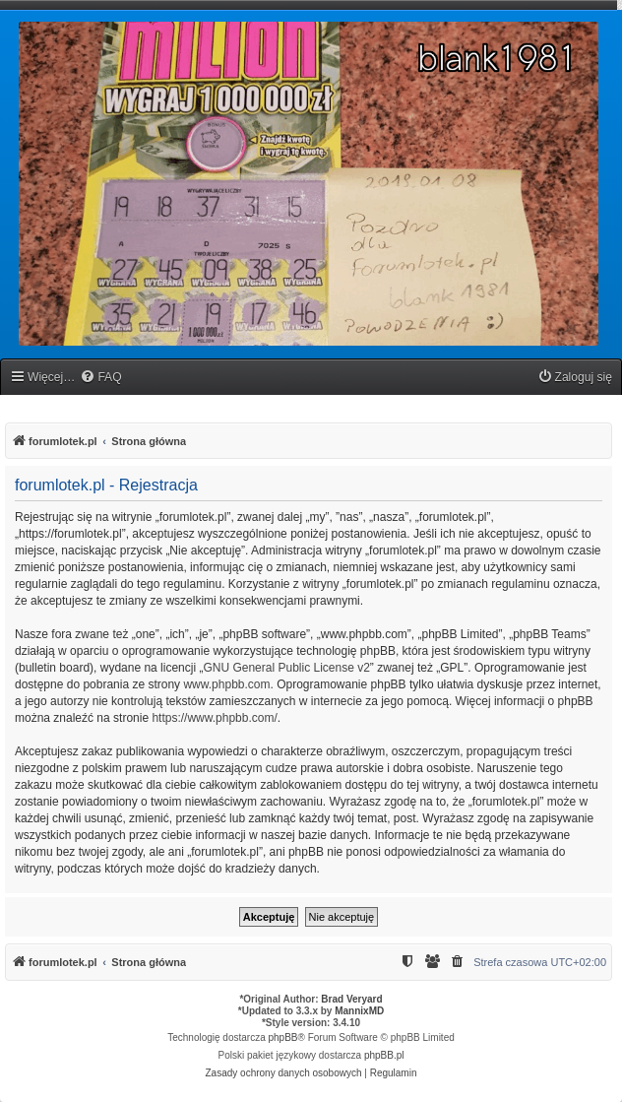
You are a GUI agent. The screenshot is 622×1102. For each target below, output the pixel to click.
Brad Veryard (351, 999)
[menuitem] (100, 377)
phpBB (283, 1037)
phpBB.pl (384, 1055)
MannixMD (359, 1010)
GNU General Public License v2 (286, 668)
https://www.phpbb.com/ (214, 718)
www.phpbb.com (226, 684)
